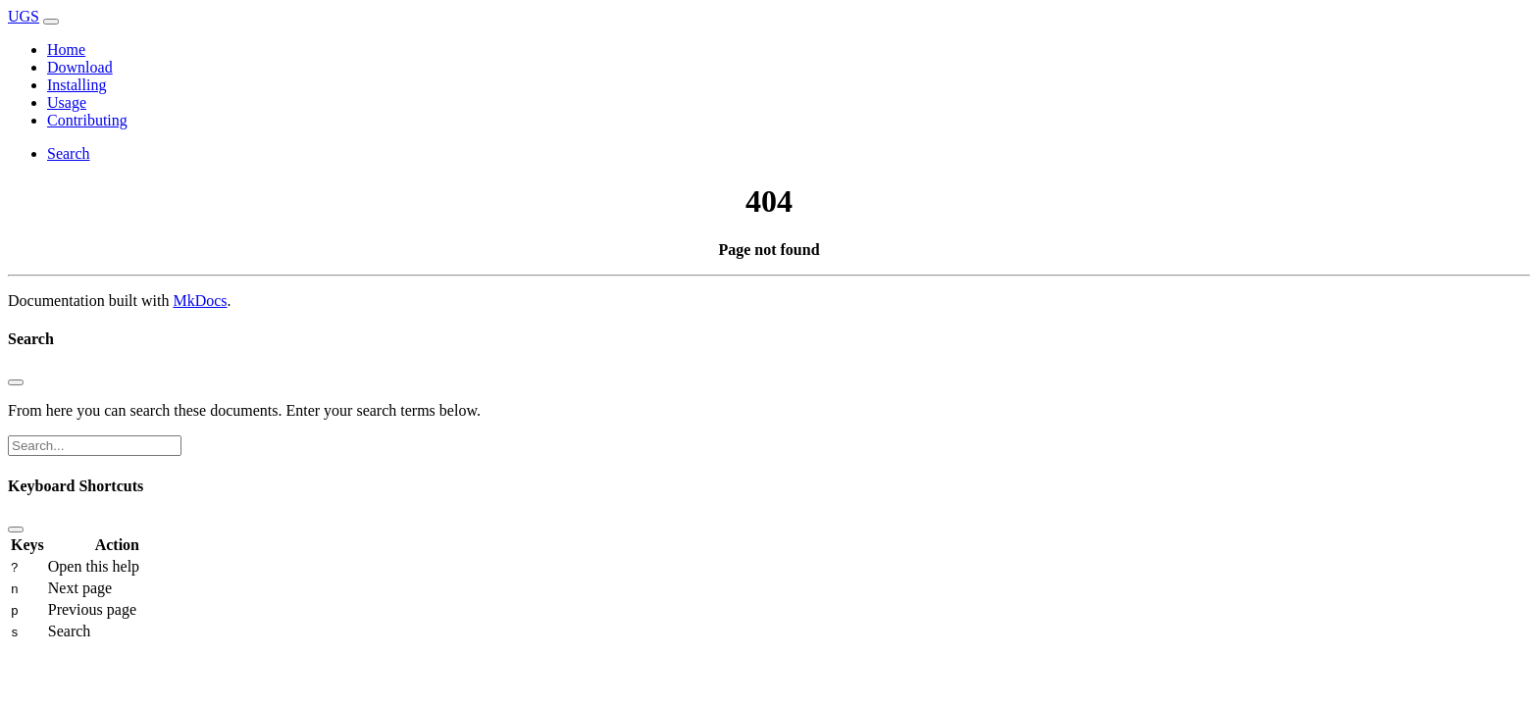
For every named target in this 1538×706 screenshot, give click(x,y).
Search (68, 153)
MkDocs (200, 300)
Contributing (87, 120)
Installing (76, 84)
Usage (66, 102)
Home (66, 49)
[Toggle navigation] (51, 22)
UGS (23, 16)
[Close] (16, 382)
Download (80, 67)
